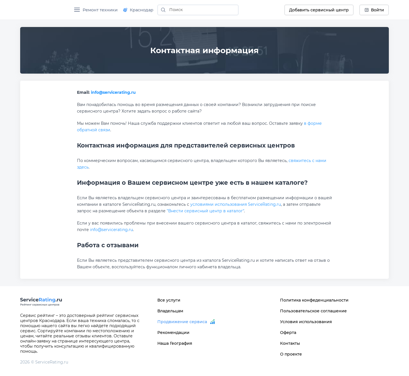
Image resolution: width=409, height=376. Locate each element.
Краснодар (138, 10)
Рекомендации (173, 332)
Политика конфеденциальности (314, 300)
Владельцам (170, 310)
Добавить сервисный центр (319, 10)
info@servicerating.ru (113, 92)
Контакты (290, 343)
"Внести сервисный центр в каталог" (205, 210)
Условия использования (306, 321)
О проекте (291, 354)
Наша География (174, 343)
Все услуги (168, 300)
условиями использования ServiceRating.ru (235, 204)
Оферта (288, 332)
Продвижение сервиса (182, 321)
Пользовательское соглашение (313, 310)
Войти (374, 10)
